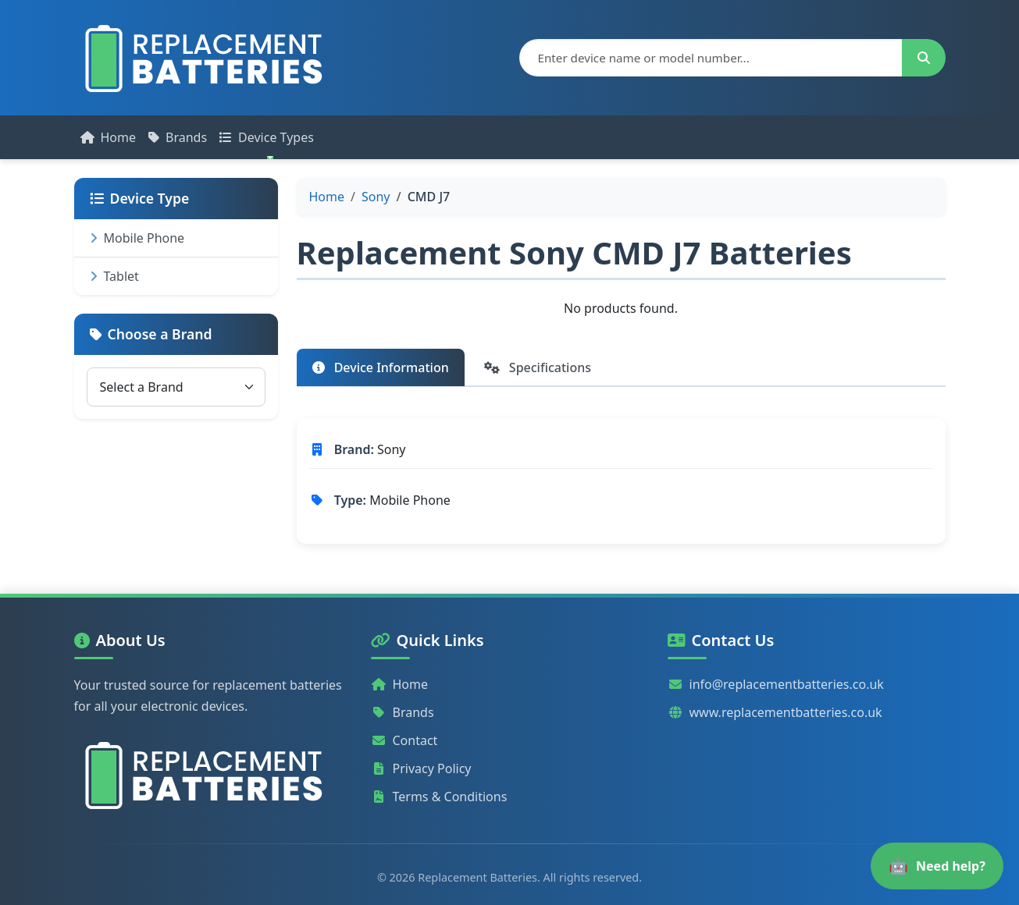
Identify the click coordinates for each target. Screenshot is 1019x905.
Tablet (114, 276)
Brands (177, 137)
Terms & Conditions (439, 796)
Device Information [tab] (380, 367)
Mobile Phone (137, 238)
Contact (404, 740)
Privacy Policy (421, 768)
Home (108, 137)
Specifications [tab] (537, 367)
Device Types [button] (266, 137)
